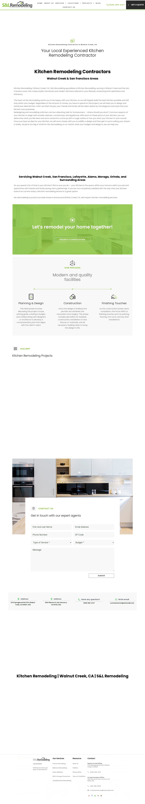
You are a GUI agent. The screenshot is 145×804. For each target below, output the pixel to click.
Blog (98, 3)
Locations (74, 3)
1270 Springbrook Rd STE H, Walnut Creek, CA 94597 (98, 765)
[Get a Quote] (128, 5)
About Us (49, 3)
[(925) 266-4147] (107, 5)
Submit (101, 575)
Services (60, 3)
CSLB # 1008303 (37, 764)
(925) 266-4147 (117, 5)
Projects (88, 3)
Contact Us (69, 7)
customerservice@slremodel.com (122, 603)
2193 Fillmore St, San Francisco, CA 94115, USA (98, 779)
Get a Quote (137, 4)
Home (40, 3)
